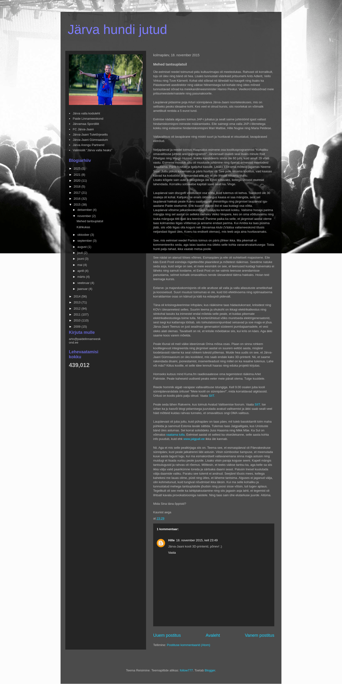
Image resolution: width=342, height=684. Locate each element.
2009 (77, 326)
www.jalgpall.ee (194, 439)
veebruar (83, 283)
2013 (77, 302)
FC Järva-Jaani (83, 129)
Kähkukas (83, 227)
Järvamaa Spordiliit (86, 124)
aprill (81, 271)
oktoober (83, 234)
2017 (77, 192)
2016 (77, 198)
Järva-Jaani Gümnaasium (90, 140)
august (82, 247)
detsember (85, 210)
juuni (81, 258)
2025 (77, 168)
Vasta (172, 552)
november (84, 216)
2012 (77, 308)
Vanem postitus (259, 635)
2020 (77, 180)
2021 (77, 174)
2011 (77, 314)
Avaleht (213, 635)
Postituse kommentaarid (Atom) (188, 645)
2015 (77, 204)
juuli (80, 253)
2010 (77, 320)
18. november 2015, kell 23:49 (197, 540)
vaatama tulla (175, 434)
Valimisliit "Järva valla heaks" (92, 150)
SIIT (257, 404)
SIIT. (212, 395)
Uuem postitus (167, 635)
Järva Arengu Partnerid (88, 145)
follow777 (186, 670)
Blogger (210, 670)
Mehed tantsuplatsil (89, 221)
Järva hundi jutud (117, 29)
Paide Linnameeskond (88, 118)
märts (81, 276)
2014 (77, 296)
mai (80, 265)
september (85, 240)
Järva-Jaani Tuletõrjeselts (90, 134)
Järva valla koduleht (86, 113)
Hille (171, 540)
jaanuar (83, 289)
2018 (77, 186)
